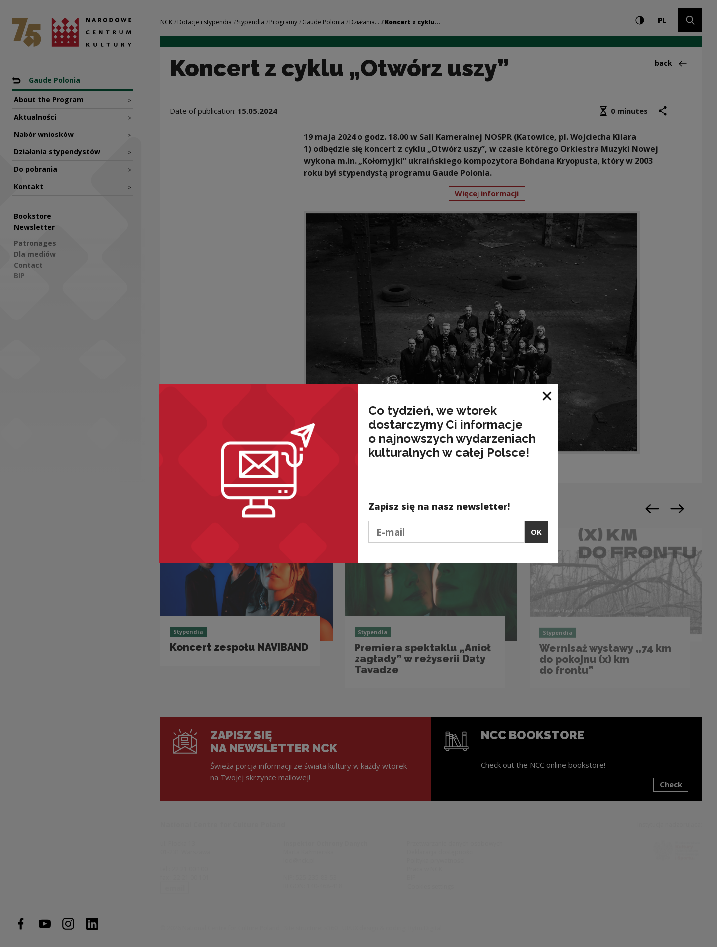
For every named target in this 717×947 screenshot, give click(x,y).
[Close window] (547, 395)
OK (536, 532)
